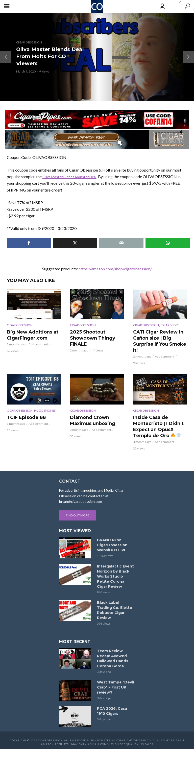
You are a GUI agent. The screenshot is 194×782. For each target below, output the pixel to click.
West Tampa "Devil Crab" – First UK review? (115, 677)
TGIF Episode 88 (24, 409)
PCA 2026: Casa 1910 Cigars (112, 701)
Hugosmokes (45, 403)
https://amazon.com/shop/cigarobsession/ (115, 268)
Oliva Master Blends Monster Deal (72, 176)
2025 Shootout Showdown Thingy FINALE (90, 337)
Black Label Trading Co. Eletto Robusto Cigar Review (114, 600)
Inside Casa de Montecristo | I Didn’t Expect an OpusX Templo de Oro (156, 418)
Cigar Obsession (29, 42)
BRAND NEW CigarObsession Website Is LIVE (112, 535)
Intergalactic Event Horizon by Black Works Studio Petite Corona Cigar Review (115, 566)
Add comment (38, 343)
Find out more (77, 506)
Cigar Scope (169, 325)
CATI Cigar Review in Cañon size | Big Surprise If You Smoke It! (160, 337)
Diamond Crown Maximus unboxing (90, 412)
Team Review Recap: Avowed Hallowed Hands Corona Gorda (112, 649)
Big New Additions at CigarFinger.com (30, 334)
